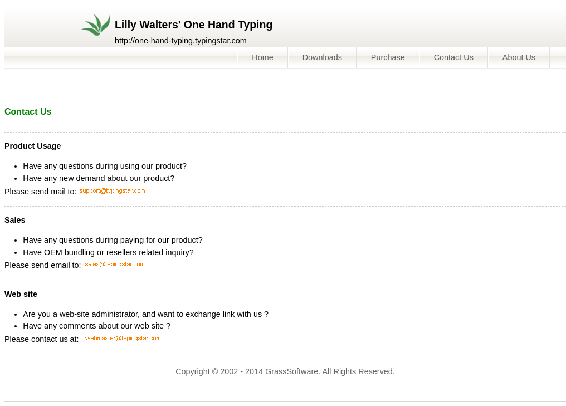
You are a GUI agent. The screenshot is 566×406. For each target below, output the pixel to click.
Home (262, 57)
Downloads (322, 57)
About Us (518, 57)
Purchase (388, 57)
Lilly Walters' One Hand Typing (193, 24)
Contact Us (454, 57)
